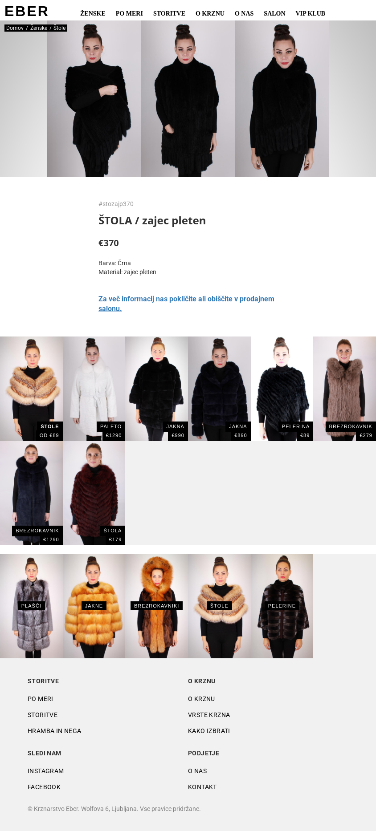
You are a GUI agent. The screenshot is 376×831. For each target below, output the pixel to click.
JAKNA (238, 426)
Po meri (129, 13)
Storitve (169, 13)
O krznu (210, 13)
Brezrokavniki (156, 605)
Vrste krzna (209, 714)
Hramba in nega (55, 730)
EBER (26, 11)
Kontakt (202, 786)
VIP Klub (311, 13)
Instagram (46, 770)
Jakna (175, 426)
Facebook (44, 786)
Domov (15, 28)
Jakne (94, 605)
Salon (274, 13)
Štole (219, 605)
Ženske (93, 13)
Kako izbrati (209, 730)
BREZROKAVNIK (350, 426)
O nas (244, 13)
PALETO (111, 426)
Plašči (31, 605)
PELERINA (296, 426)
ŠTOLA (112, 530)
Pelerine (282, 605)
